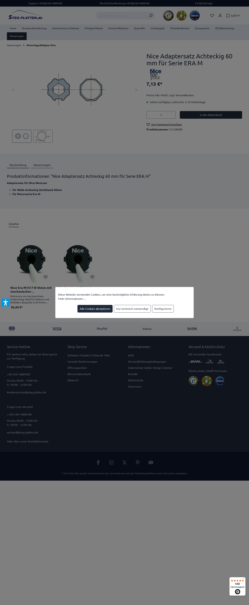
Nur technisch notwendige (132, 308)
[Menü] (243, 579)
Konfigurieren (163, 308)
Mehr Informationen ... (72, 298)
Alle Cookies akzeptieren (95, 308)
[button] (6, 302)
